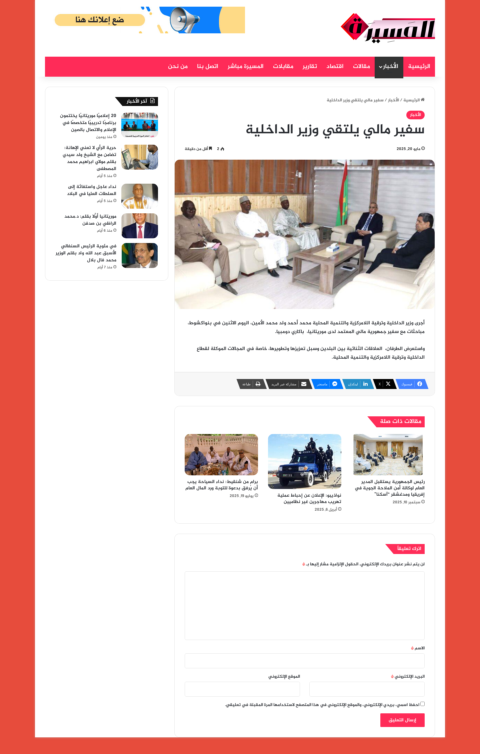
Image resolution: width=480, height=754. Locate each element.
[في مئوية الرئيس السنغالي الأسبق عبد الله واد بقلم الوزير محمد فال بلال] (139, 255)
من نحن (178, 67)
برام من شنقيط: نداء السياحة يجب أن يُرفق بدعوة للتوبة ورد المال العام (221, 485)
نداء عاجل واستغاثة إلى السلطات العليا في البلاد (91, 190)
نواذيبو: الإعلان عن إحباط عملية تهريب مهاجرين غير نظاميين (309, 499)
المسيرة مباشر (246, 67)
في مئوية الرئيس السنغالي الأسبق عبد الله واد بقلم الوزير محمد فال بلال (86, 253)
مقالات (361, 67)
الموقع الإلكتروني (284, 676)
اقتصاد (335, 67)
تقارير (310, 67)
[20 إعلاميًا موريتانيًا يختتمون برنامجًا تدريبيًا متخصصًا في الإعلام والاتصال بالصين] (139, 125)
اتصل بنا (207, 67)
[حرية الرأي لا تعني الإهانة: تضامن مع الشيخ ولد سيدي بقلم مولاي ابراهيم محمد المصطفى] (139, 157)
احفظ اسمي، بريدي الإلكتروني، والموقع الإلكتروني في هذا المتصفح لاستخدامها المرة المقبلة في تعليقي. (322, 705)
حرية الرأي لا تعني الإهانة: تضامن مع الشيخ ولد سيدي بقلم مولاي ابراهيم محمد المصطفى (89, 158)
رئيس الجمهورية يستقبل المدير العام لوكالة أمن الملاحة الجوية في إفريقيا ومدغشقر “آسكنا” (390, 488)
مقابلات (283, 67)
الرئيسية (419, 67)
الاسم (418, 648)
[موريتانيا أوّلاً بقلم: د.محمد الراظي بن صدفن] (139, 225)
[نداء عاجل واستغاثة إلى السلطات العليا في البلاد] (139, 196)
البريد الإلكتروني (408, 676)
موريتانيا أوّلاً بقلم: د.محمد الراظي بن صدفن (90, 220)
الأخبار (390, 67)
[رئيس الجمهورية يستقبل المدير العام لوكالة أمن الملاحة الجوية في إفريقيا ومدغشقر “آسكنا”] (388, 454)
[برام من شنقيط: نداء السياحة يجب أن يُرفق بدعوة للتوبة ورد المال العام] (221, 454)
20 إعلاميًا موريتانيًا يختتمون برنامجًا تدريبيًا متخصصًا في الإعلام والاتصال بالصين (88, 123)
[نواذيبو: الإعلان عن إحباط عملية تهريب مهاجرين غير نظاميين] (304, 461)
